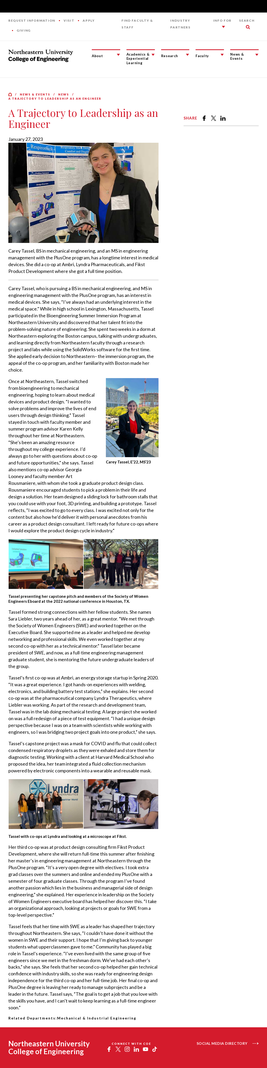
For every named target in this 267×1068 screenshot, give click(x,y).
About (97, 56)
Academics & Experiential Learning (137, 58)
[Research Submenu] (187, 54)
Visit (69, 20)
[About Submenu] (118, 54)
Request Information (31, 20)
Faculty (202, 56)
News (63, 94)
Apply (89, 20)
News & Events (237, 56)
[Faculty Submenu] (222, 54)
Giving (24, 30)
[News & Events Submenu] (256, 54)
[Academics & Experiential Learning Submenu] (153, 54)
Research (169, 56)
